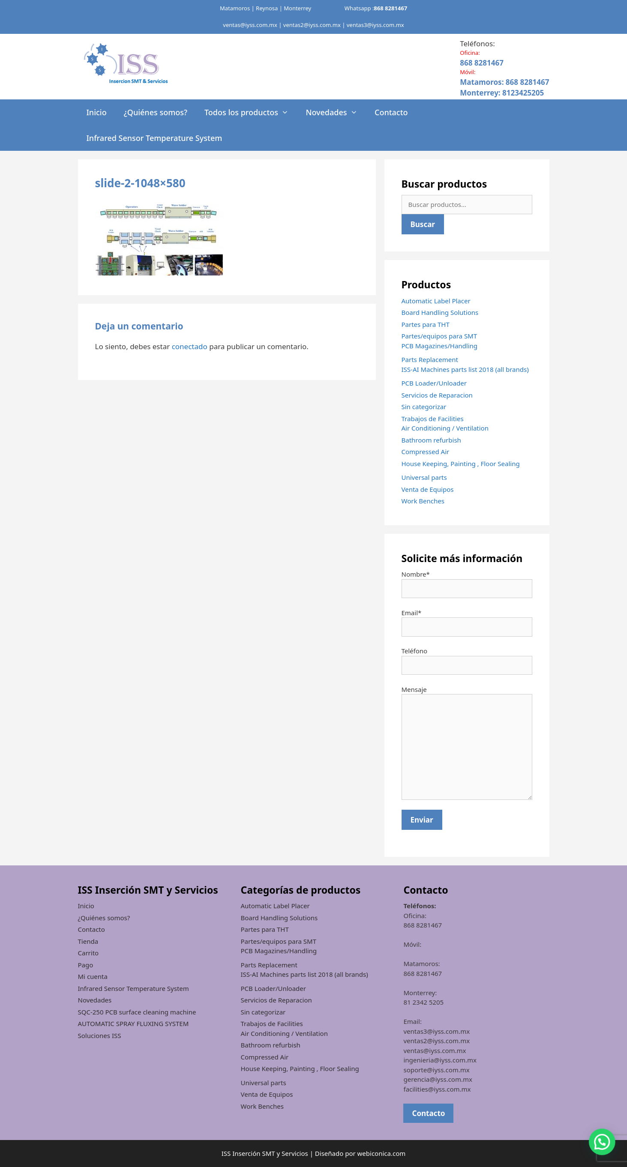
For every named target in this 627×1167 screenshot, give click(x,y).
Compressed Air (426, 451)
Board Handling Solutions (440, 312)
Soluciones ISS (99, 1035)
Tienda (88, 941)
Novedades (336, 112)
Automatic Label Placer (436, 300)
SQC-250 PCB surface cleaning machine (137, 1012)
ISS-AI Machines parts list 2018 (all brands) (465, 369)
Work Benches (423, 501)
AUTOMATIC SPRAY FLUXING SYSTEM (133, 1023)
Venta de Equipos (428, 489)
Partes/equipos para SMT (439, 336)
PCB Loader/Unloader (434, 383)
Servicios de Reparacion (437, 395)
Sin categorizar (424, 406)
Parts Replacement (430, 359)
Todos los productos (250, 112)
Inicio (97, 112)
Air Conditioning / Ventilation (445, 428)
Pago (85, 965)
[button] (605, 1151)
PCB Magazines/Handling (440, 345)
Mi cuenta (93, 976)
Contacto (391, 112)
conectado (189, 346)
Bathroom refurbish (431, 440)
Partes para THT (426, 324)
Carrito (88, 953)
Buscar (423, 224)
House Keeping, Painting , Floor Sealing (461, 463)
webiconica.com (381, 1153)
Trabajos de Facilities (433, 418)
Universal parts (424, 477)
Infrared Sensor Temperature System (154, 138)
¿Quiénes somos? (155, 112)
